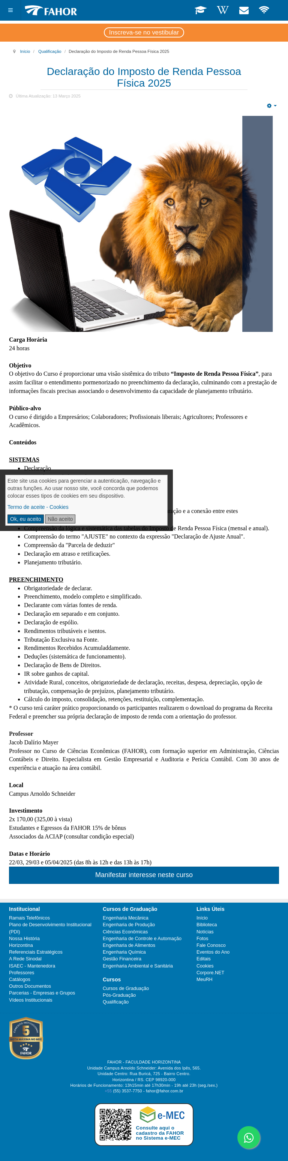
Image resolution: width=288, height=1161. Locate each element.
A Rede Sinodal (25, 959)
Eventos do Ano (213, 952)
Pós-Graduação (119, 995)
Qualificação (50, 51)
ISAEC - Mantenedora (32, 966)
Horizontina (21, 945)
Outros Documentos (30, 986)
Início (25, 51)
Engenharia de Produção (129, 924)
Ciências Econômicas (125, 931)
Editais (203, 959)
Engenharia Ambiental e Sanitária (138, 966)
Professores (21, 972)
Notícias (205, 931)
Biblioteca (206, 924)
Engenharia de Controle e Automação (142, 938)
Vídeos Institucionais (30, 1000)
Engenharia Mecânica (125, 918)
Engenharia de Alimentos (129, 945)
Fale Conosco (211, 945)
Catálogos (19, 979)
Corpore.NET (210, 972)
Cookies (205, 966)
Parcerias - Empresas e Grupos (42, 993)
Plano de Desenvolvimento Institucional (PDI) (50, 928)
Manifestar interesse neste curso (144, 875)
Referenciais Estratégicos (36, 952)
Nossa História (24, 938)
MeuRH (204, 979)
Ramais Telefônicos (29, 918)
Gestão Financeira (122, 959)
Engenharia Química (124, 952)
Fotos (202, 938)
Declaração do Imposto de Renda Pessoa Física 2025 (144, 77)
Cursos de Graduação (126, 988)
